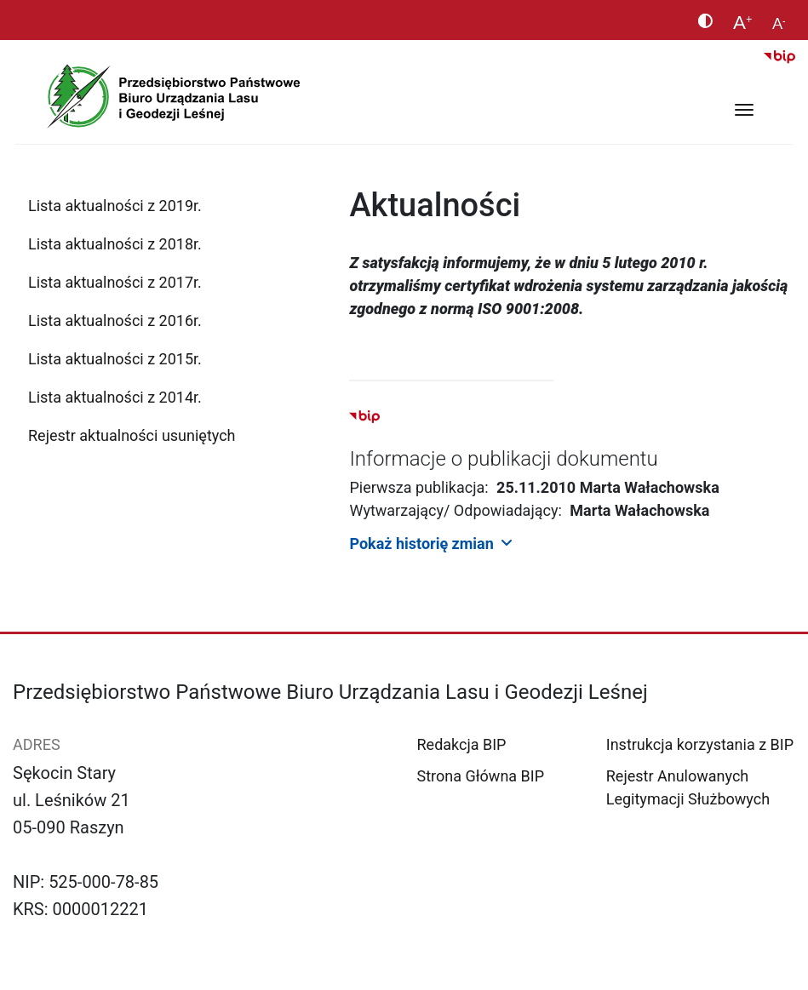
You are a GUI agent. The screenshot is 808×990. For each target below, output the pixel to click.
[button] (572, 542)
